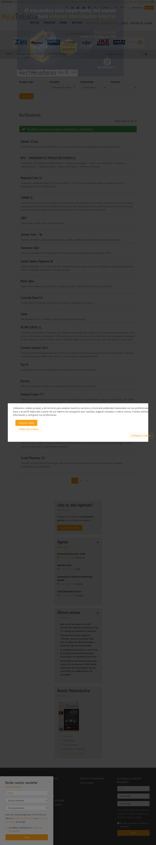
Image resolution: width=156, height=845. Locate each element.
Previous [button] (7, 42)
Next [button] (148, 42)
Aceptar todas (26, 422)
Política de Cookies (29, 429)
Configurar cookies (141, 435)
